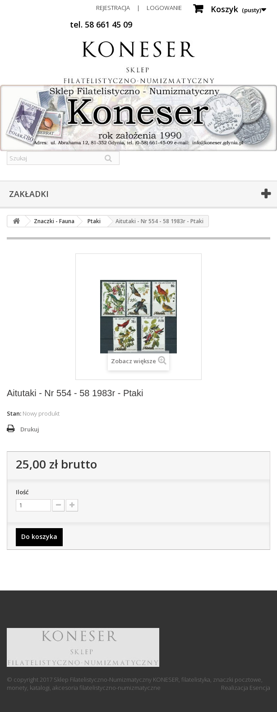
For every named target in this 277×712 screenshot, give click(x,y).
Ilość (22, 492)
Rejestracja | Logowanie (139, 8)
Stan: (14, 413)
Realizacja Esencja (245, 688)
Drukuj (29, 429)
